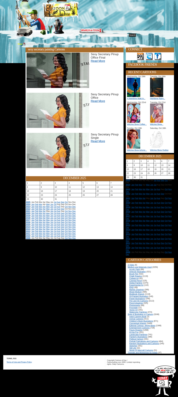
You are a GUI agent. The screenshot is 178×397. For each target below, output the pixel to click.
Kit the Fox (133, 332)
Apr (44, 207)
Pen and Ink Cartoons (138, 301)
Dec (74, 207)
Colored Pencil (135, 281)
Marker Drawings (136, 290)
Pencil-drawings (136, 303)
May (48, 204)
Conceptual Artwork (137, 323)
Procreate (133, 307)
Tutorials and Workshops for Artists (142, 352)
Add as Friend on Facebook (157, 56)
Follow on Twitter (149, 56)
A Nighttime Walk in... (136, 98)
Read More (98, 61)
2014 (28, 227)
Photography (134, 305)
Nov (70, 207)
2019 (28, 216)
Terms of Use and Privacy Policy (19, 362)
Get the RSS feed (140, 56)
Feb (36, 204)
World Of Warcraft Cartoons (141, 350)
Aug (58, 202)
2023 (28, 207)
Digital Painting (135, 283)
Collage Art (134, 278)
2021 (28, 211)
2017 (28, 220)
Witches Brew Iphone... (137, 150)
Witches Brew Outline (159, 150)
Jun (51, 204)
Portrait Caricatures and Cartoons (143, 341)
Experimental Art (136, 285)
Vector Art (133, 310)
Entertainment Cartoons (139, 328)
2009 (28, 238)
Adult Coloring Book (137, 316)
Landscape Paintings (138, 334)
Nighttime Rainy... (157, 98)
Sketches (133, 346)
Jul (55, 202)
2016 (28, 222)
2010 (28, 236)
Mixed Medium (135, 292)
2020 (28, 213)
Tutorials (54, 35)
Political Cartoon (136, 339)
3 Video (131, 265)
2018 (28, 218)
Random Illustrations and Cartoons (144, 343)
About (29, 35)
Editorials (41, 35)
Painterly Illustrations (138, 337)
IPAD (131, 287)
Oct (66, 202)
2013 (28, 229)
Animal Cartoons (136, 319)
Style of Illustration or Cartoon (140, 314)
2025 (28, 202)
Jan (32, 204)
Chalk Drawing (135, 276)
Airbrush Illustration (137, 272)
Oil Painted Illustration (138, 296)
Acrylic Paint (134, 269)
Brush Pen (133, 274)
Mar (40, 204)
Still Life (132, 348)
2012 (28, 231)
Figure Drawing (135, 330)
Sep (62, 202)
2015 (28, 225)
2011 (28, 234)
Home (18, 35)
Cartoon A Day (68, 10)
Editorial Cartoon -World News (142, 325)
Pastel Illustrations (137, 299)
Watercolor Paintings (138, 312)
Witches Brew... (156, 124)
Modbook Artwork (136, 294)
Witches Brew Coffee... (137, 124)
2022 (28, 209)
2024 (28, 204)
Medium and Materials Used (140, 267)
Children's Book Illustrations (141, 321)
